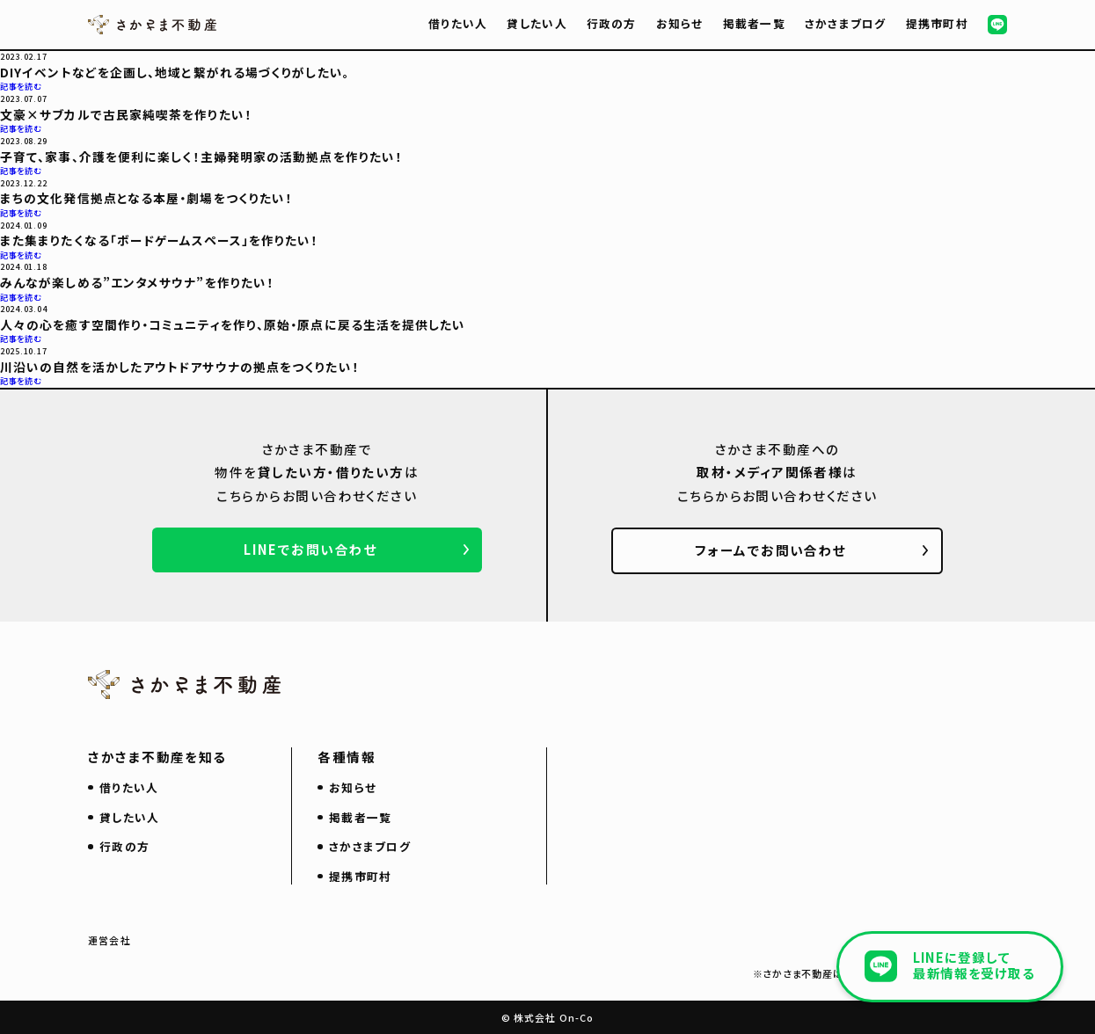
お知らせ (680, 23)
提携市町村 (937, 23)
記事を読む (21, 86)
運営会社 (109, 940)
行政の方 (612, 23)
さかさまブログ (846, 23)
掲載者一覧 (754, 23)
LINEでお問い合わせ (310, 549)
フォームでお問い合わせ (771, 550)
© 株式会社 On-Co (547, 1017)
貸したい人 (536, 23)
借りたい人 (457, 23)
